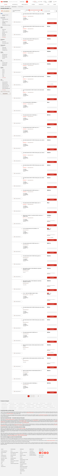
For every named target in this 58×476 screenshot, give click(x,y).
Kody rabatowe (22, 469)
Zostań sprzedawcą (32, 452)
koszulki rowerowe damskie (18, 424)
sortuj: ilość (2, 61)
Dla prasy (21, 458)
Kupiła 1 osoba (31, 294)
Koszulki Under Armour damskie (12, 407)
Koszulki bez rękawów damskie (48, 404)
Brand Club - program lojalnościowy (4, 459)
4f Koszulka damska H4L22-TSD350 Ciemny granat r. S (32, 255)
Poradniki (12, 456)
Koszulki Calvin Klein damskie (21, 404)
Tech (20, 472)
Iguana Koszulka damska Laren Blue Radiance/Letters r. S (32, 370)
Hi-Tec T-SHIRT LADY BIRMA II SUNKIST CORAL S (30, 293)
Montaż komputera (3, 452)
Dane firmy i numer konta (23, 452)
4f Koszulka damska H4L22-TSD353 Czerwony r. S (31, 190)
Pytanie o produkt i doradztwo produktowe (15, 461)
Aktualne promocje (13, 455)
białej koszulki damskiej (30, 412)
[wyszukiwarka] (18, 2)
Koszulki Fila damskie (38, 407)
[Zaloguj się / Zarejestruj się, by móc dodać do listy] (21, 14)
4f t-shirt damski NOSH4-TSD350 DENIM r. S (30, 102)
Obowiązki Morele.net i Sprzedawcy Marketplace (33, 454)
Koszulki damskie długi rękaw (30, 404)
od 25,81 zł (50, 237)
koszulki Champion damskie (51, 440)
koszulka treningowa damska (10, 419)
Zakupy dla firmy (3, 466)
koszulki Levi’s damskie (20, 434)
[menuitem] (14, 4)
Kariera (21, 456)
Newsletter (21, 453)
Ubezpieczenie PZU (3, 455)
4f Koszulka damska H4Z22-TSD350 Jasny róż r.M (31, 51)
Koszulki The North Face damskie (30, 407)
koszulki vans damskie (10, 413)
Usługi (2, 453)
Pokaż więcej (3, 37)
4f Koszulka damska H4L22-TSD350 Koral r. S (30, 332)
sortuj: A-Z (2, 40)
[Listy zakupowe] (45, 2)
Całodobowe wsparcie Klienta (15, 463)
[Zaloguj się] (50, 2)
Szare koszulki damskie (52, 407)
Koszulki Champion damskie (39, 404)
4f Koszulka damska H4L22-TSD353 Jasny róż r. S (31, 127)
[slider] (29, 10)
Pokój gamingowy (22, 470)
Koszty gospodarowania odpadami (23, 464)
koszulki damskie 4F (36, 420)
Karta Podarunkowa (3, 456)
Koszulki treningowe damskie (4, 404)
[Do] (38, 11)
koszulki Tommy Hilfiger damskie (12, 435)
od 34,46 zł (50, 352)
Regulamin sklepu (22, 462)
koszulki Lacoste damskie (23, 435)
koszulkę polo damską (22, 428)
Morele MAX (2, 460)
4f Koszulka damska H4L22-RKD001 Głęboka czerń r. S (32, 202)
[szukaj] (27, 2)
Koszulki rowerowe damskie (13, 404)
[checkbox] (6, 15)
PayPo (2, 462)
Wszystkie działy (22, 1)
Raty (1, 463)
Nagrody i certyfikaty (23, 455)
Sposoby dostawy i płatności (14, 452)
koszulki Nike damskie (26, 422)
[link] (14, 4)
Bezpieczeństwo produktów (23, 466)
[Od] (29, 11)
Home (21, 473)
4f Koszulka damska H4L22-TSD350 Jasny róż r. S (31, 243)
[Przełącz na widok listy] (56, 11)
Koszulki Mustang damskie (21, 407)
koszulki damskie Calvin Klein (43, 414)
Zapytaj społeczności (30, 16)
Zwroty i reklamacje (13, 453)
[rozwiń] (10, 83)
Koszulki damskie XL (45, 407)
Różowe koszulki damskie (4, 407)
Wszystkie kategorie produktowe (13, 459)
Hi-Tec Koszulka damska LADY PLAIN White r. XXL (31, 228)
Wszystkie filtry (5, 93)
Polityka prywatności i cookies (24, 459)
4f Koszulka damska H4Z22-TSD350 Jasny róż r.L (31, 38)
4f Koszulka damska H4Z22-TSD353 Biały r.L (30, 383)
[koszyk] (55, 2)
